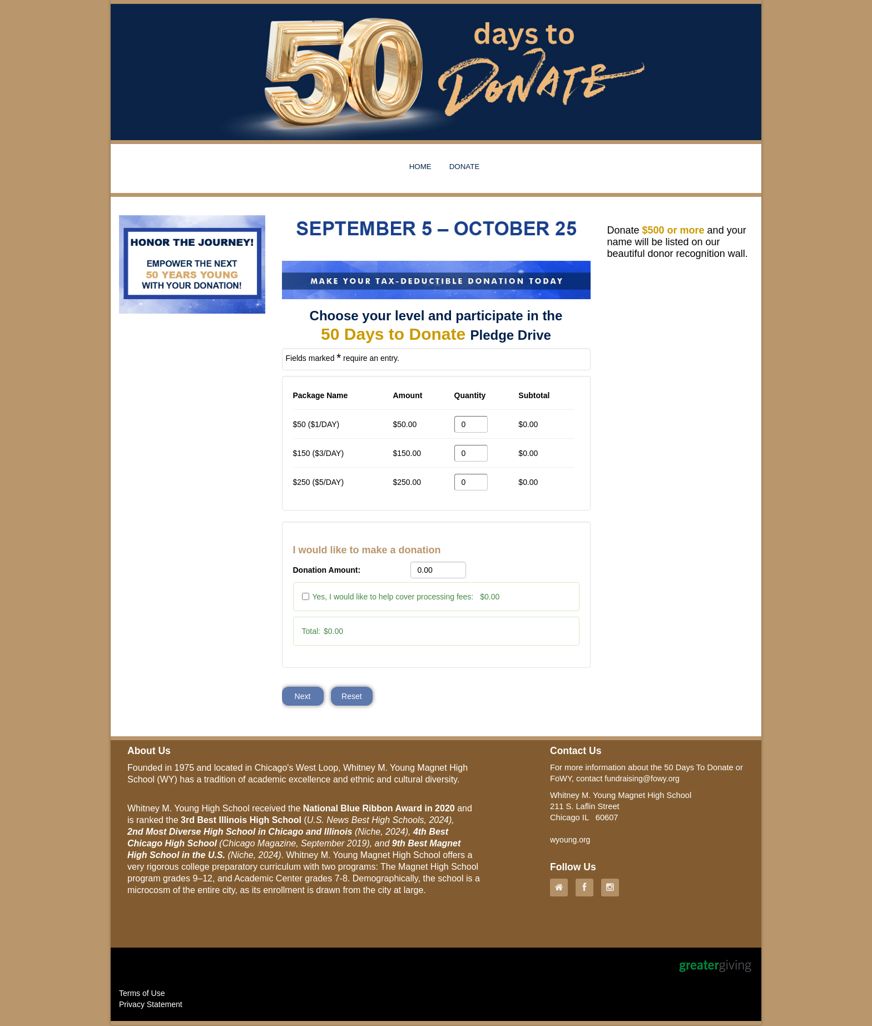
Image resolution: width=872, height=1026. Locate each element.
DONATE (464, 166)
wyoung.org (570, 840)
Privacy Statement (150, 1005)
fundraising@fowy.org (642, 779)
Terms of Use (142, 994)
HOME (420, 166)
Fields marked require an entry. (342, 357)
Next (303, 696)
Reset (352, 696)
